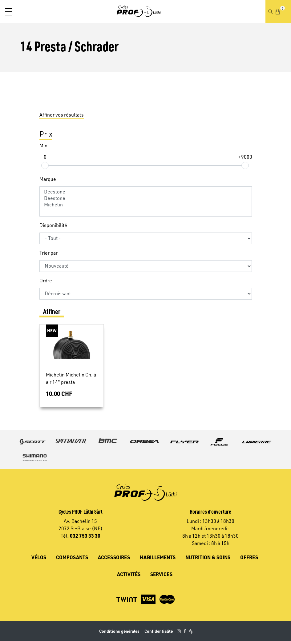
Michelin (145, 204)
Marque (47, 179)
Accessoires (114, 557)
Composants (72, 557)
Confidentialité (158, 631)
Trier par (48, 253)
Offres (249, 557)
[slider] (45, 165)
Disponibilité (53, 225)
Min (43, 145)
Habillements (158, 557)
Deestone (145, 192)
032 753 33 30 (85, 535)
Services (161, 574)
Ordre (45, 280)
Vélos (38, 557)
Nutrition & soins (207, 557)
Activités (128, 574)
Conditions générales (119, 631)
